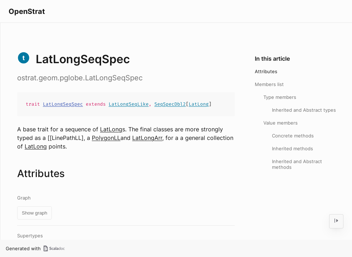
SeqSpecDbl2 (170, 104)
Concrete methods (293, 135)
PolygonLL (106, 137)
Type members (279, 97)
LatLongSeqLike (129, 104)
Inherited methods (292, 148)
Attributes (266, 71)
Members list (269, 84)
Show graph (34, 213)
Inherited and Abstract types (304, 110)
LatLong (199, 104)
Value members (280, 123)
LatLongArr (147, 137)
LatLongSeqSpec (63, 104)
